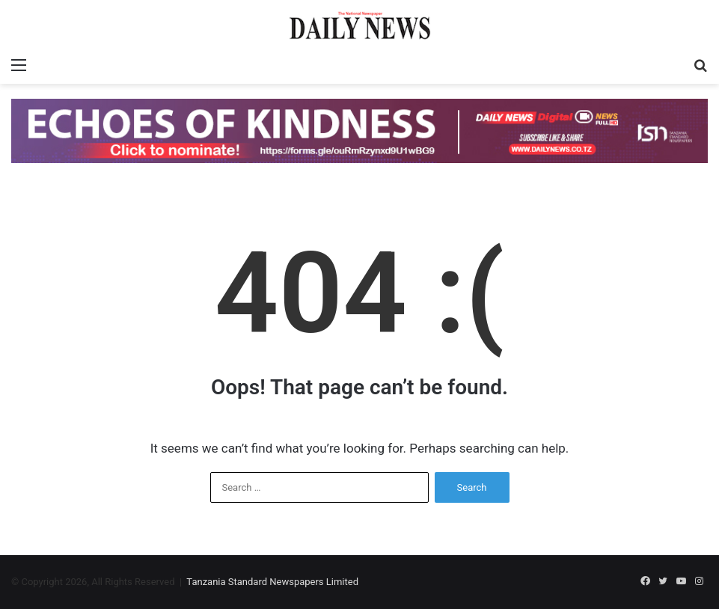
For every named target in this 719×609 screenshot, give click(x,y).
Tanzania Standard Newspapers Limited (272, 581)
